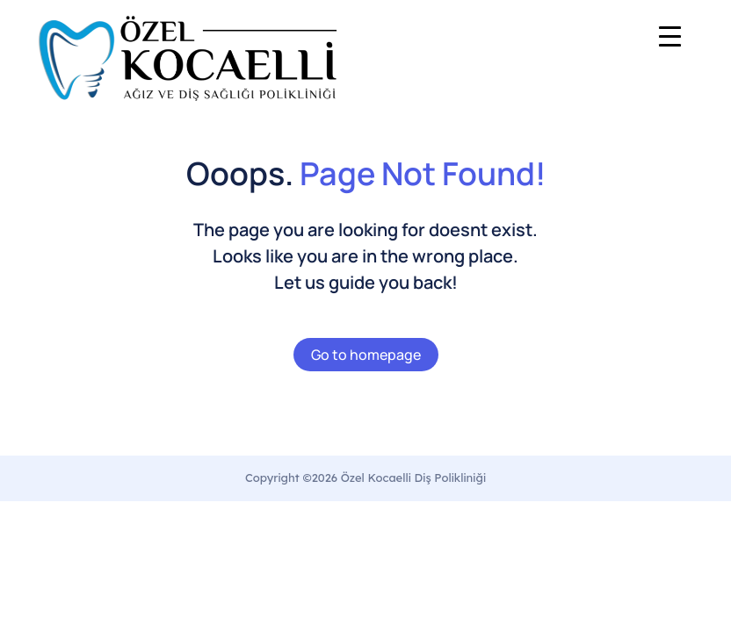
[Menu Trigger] (670, 35)
